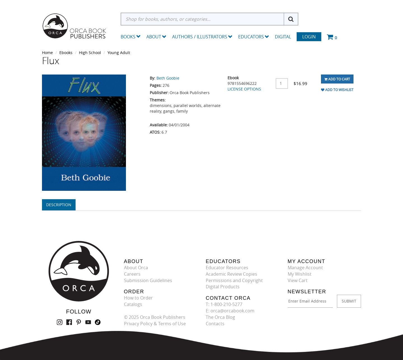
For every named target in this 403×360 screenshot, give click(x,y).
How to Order (138, 298)
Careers (132, 274)
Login (309, 37)
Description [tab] (58, 204)
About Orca (136, 267)
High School (90, 52)
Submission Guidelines (148, 280)
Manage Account (305, 267)
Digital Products (223, 287)
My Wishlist (299, 274)
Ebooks (65, 52)
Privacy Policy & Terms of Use (155, 323)
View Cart (298, 280)
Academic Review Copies (231, 274)
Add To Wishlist (337, 89)
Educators (253, 37)
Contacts (215, 323)
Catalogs (133, 304)
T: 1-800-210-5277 (224, 304)
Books (128, 37)
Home (47, 52)
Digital (283, 37)
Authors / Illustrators (202, 37)
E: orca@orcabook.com (230, 311)
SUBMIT (349, 301)
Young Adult (118, 52)
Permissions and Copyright (234, 280)
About (156, 37)
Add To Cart (337, 79)
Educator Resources (227, 267)
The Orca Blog (220, 317)
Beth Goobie (167, 78)
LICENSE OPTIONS (244, 89)
